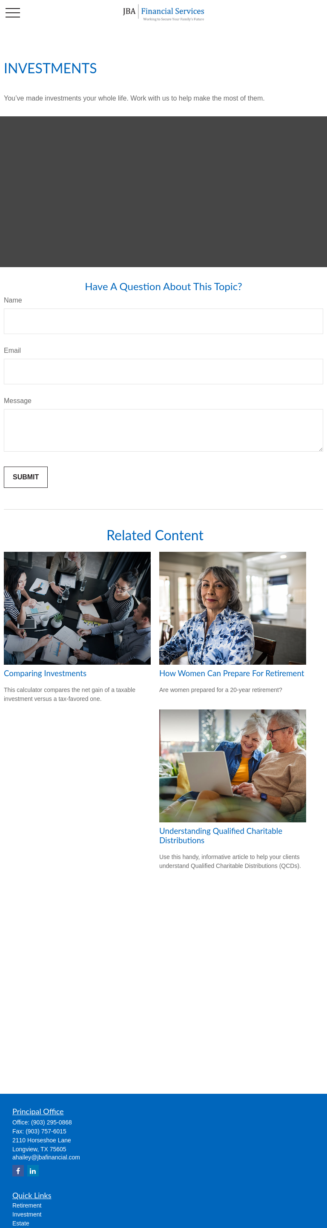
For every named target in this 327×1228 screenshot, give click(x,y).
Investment (26, 1214)
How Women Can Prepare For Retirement (231, 673)
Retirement (26, 1205)
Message (18, 400)
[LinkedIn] (33, 1170)
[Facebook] (18, 1170)
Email (12, 350)
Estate (20, 1223)
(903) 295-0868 (51, 1122)
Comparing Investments (45, 673)
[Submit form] (26, 477)
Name (13, 300)
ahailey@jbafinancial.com (46, 1157)
